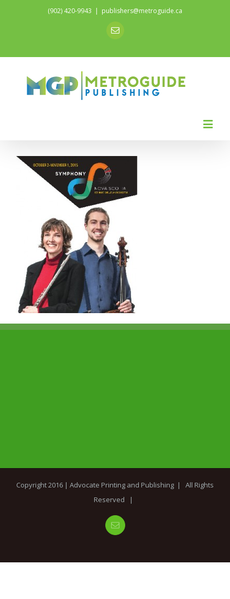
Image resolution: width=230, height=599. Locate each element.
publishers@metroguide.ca (142, 10)
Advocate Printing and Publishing (122, 485)
